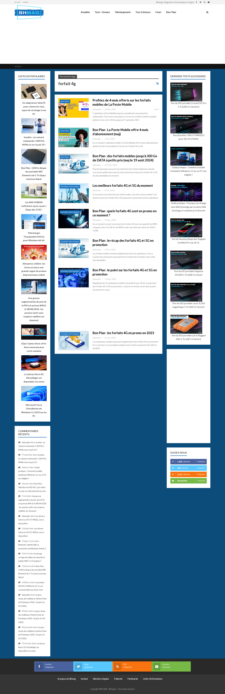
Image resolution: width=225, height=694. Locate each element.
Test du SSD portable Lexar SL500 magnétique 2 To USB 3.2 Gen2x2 (188, 305)
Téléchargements (122, 12)
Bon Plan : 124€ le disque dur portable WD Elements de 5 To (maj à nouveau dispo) (33, 173)
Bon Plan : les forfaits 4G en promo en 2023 (123, 333)
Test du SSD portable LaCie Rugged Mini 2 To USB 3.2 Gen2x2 (189, 337)
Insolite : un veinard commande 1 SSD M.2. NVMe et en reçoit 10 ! (31, 446)
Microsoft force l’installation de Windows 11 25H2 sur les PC (34, 410)
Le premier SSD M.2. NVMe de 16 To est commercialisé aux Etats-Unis (31, 586)
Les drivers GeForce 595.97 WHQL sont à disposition (31, 520)
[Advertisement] (112, 42)
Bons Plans (172, 12)
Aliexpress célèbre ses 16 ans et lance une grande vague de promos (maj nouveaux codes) (33, 269)
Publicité (118, 678)
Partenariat (132, 678)
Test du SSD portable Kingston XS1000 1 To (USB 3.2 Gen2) (188, 273)
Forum (159, 12)
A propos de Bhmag (67, 678)
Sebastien (26, 442)
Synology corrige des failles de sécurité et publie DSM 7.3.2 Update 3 (31, 557)
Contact (25, 2)
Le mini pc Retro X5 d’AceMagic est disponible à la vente (31, 647)
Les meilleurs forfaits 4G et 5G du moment (122, 185)
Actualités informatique (70, 186)
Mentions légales (101, 678)
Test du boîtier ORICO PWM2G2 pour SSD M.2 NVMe (188, 137)
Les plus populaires (31, 76)
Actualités (84, 12)
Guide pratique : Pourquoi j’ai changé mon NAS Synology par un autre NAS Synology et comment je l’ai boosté (188, 207)
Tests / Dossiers (101, 12)
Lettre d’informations (152, 678)
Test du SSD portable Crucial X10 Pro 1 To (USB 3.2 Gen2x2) (188, 105)
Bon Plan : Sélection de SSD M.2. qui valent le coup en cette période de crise (32, 487)
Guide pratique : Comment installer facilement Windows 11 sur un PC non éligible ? (188, 171)
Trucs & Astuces (143, 12)
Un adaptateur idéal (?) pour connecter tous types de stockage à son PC (34, 108)
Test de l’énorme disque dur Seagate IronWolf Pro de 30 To (188, 241)
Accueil (17, 2)
